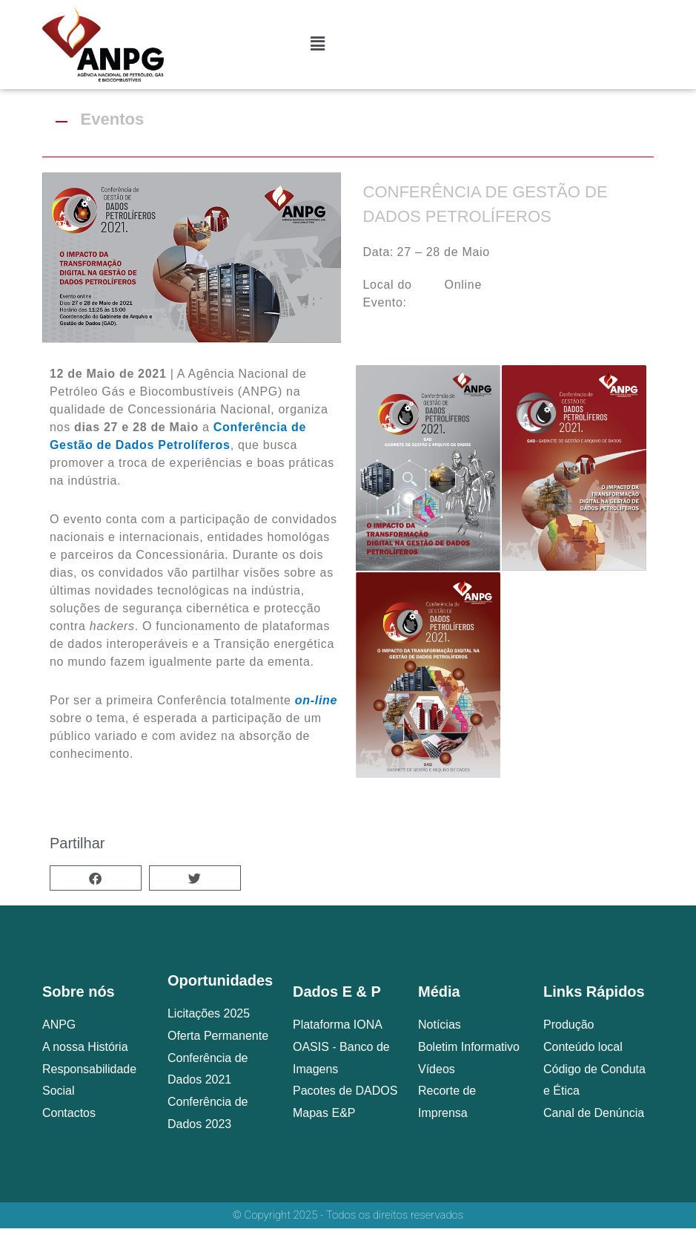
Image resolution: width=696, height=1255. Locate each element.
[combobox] (567, 33)
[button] (96, 878)
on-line (316, 700)
